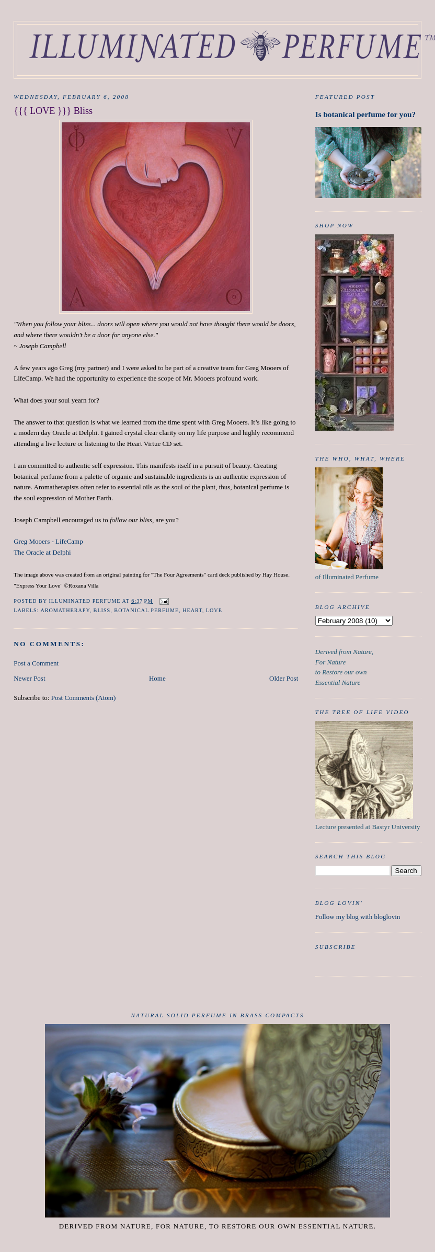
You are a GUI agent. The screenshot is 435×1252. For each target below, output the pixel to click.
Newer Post (29, 678)
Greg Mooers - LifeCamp (48, 541)
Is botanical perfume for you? (365, 114)
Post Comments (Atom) (83, 698)
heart (192, 610)
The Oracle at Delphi (42, 552)
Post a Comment (36, 663)
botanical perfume (146, 610)
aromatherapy (64, 610)
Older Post (283, 678)
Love (214, 610)
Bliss (102, 610)
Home (157, 678)
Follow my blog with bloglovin (357, 917)
